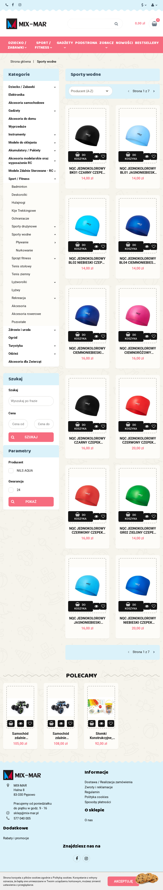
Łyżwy (16, 290)
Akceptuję (123, 881)
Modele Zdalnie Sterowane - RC (32, 171)
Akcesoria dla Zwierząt (24, 362)
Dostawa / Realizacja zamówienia (108, 782)
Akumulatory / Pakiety (32, 150)
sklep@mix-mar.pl (26, 813)
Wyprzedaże (17, 126)
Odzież (32, 353)
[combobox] (90, 91)
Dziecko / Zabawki (17, 46)
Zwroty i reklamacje (99, 787)
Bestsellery (147, 43)
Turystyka (32, 346)
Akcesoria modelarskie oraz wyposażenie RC (32, 161)
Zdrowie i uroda (32, 330)
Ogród (12, 338)
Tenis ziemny (21, 274)
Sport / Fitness (43, 46)
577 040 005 (7, 5)
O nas (89, 820)
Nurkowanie (24, 250)
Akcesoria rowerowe (26, 314)
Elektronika (16, 95)
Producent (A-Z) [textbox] (82, 91)
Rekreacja (34, 298)
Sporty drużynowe (34, 226)
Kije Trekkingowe (24, 211)
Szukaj (31, 437)
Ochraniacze (20, 218)
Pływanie (36, 242)
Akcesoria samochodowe (26, 103)
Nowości (124, 43)
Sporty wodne (34, 234)
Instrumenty (32, 134)
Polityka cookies (96, 797)
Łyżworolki (34, 282)
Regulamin (92, 792)
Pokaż (31, 502)
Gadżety (65, 43)
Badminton (19, 187)
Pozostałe (19, 322)
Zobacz (106, 43)
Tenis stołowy (21, 266)
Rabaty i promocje (16, 838)
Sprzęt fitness (34, 258)
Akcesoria (19, 306)
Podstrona (86, 43)
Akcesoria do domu (22, 119)
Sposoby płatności (98, 802)
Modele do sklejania (32, 142)
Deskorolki (19, 195)
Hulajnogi (18, 203)
